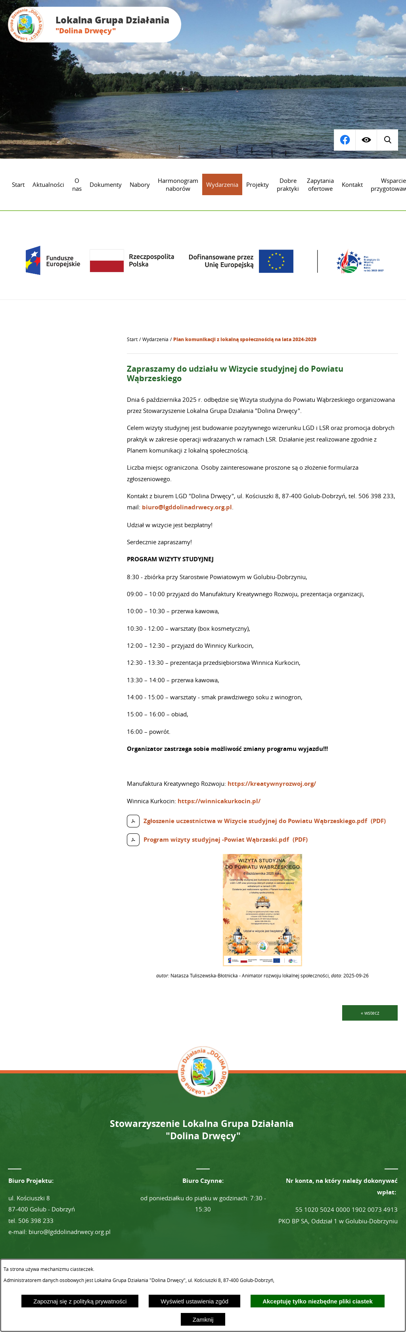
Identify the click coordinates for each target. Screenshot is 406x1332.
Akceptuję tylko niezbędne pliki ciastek (317, 1301)
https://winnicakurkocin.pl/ (219, 801)
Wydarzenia (155, 339)
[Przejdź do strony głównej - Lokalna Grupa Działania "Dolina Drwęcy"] (94, 24)
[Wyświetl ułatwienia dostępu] (366, 140)
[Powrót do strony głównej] (132, 339)
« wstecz (370, 1013)
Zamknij (203, 1319)
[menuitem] (18, 184)
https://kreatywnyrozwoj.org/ (272, 783)
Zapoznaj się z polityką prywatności (79, 1301)
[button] (262, 964)
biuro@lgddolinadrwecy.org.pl (187, 507)
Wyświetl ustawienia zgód (194, 1301)
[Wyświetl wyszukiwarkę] (344, 140)
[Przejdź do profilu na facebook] (387, 140)
